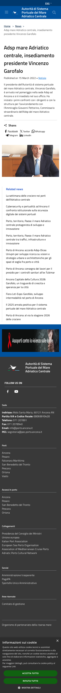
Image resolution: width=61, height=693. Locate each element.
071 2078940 (15, 424)
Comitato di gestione (13, 604)
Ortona (6, 472)
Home (7, 26)
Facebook (11, 131)
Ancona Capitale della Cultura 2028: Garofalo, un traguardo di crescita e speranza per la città (26, 283)
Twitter (24, 131)
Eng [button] (49, 3)
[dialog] (30, 665)
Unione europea (10, 537)
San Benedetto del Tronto (16, 464)
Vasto (5, 476)
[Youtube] (16, 391)
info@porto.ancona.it (21, 428)
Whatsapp (38, 131)
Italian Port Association (15, 541)
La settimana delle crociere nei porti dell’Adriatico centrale (26, 197)
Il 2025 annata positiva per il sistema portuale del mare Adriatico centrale (26, 306)
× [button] (57, 641)
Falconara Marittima (13, 460)
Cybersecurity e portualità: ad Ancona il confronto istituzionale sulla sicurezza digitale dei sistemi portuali (27, 210)
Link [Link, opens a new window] (14, 666)
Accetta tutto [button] (30, 673)
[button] (30, 687)
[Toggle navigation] (6, 12)
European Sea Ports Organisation (20, 545)
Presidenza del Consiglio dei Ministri (22, 533)
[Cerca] (54, 12)
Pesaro (5, 457)
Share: (10, 125)
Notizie (42, 78)
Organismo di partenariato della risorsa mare (26, 625)
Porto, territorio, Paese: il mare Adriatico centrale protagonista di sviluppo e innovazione (28, 225)
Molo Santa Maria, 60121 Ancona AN (33, 412)
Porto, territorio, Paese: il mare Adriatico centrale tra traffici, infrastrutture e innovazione (28, 239)
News (18, 26)
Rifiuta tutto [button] (30, 681)
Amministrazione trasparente (18, 575)
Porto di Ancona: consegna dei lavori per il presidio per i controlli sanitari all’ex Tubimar (30, 270)
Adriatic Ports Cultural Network (19, 553)
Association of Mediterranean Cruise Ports (25, 549)
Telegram (11, 135)
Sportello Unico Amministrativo (19, 583)
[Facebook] (8, 391)
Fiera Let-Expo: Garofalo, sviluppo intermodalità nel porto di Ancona (24, 296)
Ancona (6, 453)
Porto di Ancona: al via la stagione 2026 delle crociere (28, 317)
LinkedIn (25, 135)
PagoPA (6, 579)
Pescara (6, 468)
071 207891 (20, 420)
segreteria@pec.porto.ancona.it (25, 432)
